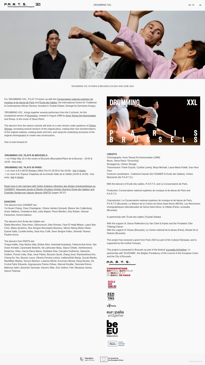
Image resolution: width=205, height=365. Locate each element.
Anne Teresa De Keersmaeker (80, 115)
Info (74, 170)
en (189, 5)
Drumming (32, 115)
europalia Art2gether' (176, 250)
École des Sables (48, 102)
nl (193, 5)
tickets (82, 170)
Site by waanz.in (195, 361)
